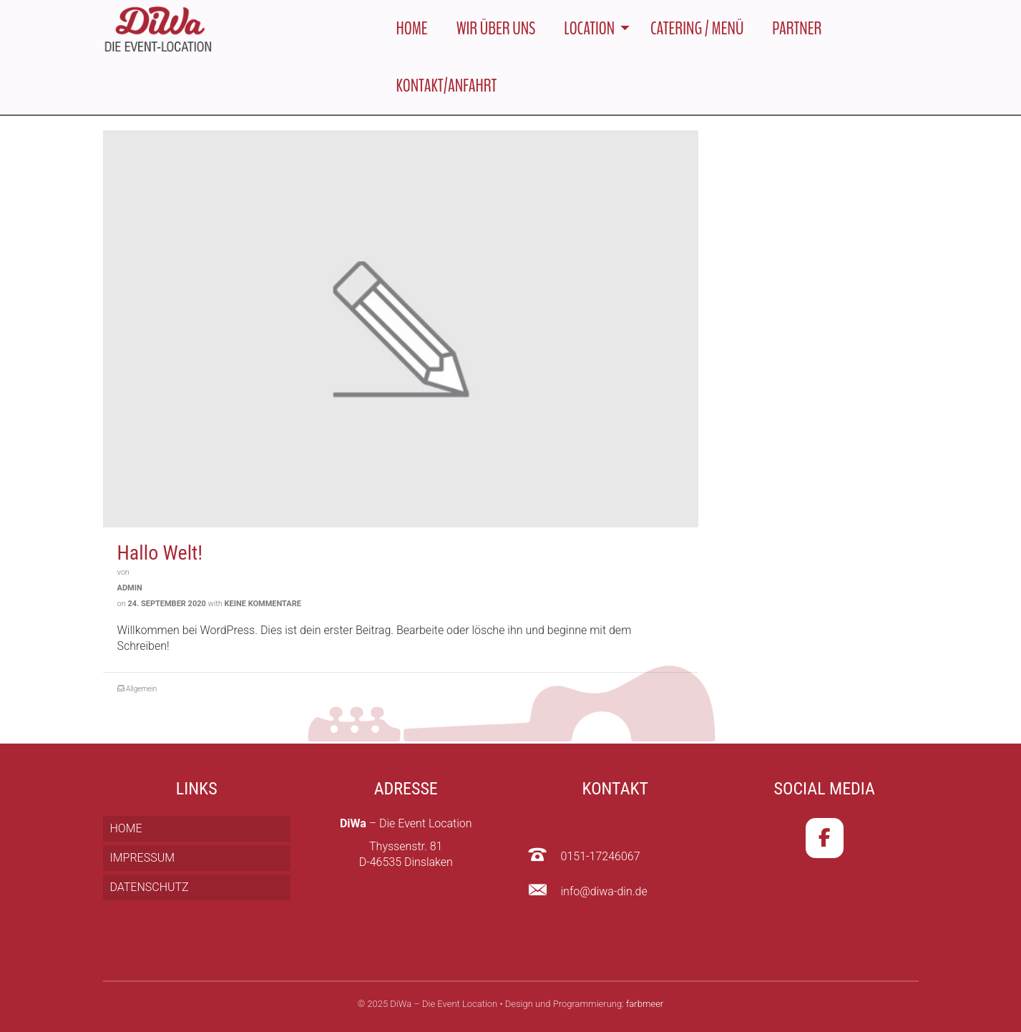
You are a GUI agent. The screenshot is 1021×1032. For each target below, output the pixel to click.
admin (129, 589)
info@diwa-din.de (604, 891)
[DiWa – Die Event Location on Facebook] (825, 838)
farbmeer (644, 1003)
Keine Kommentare (263, 605)
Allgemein (141, 690)
